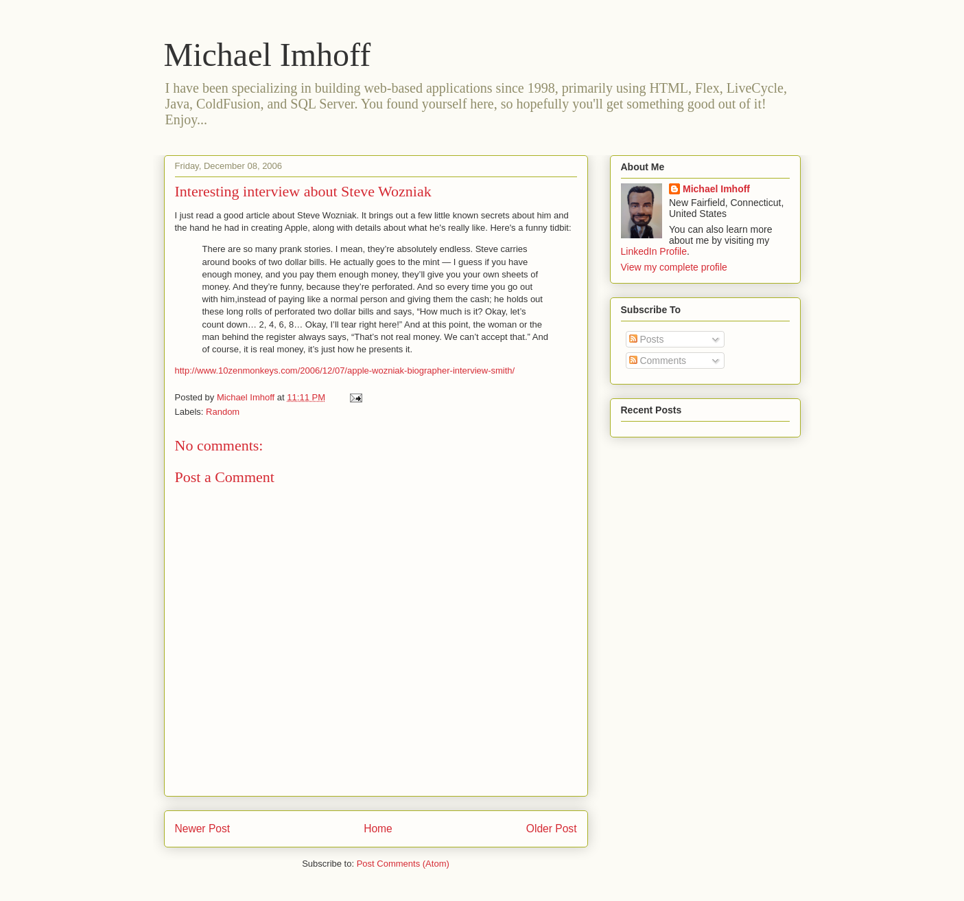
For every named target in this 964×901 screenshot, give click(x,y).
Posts (646, 339)
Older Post (551, 828)
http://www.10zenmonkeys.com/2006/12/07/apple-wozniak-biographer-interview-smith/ (345, 370)
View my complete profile (674, 267)
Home (378, 828)
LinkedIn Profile (654, 251)
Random (222, 412)
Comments (658, 360)
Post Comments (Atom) (403, 863)
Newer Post (203, 828)
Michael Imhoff (267, 54)
